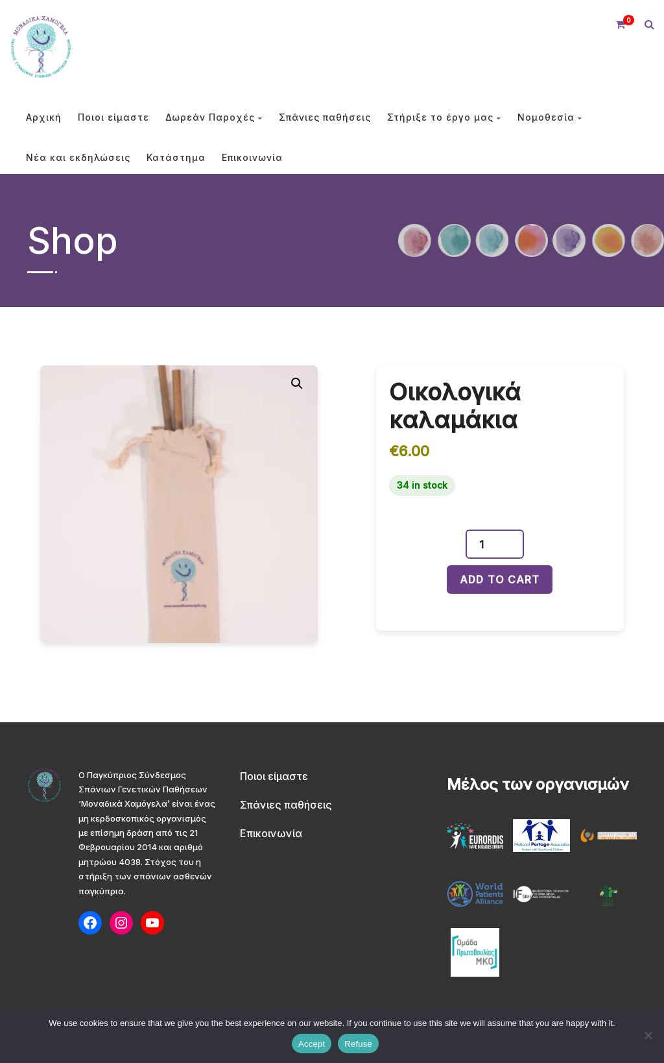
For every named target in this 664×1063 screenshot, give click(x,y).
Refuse (358, 1044)
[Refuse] (647, 1035)
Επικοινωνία (252, 157)
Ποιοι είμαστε (113, 117)
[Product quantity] (486, 544)
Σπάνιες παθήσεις (325, 117)
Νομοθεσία (549, 117)
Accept (311, 1044)
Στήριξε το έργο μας (444, 117)
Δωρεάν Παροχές (214, 117)
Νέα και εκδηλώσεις (78, 157)
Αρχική (44, 117)
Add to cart (500, 579)
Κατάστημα (176, 157)
